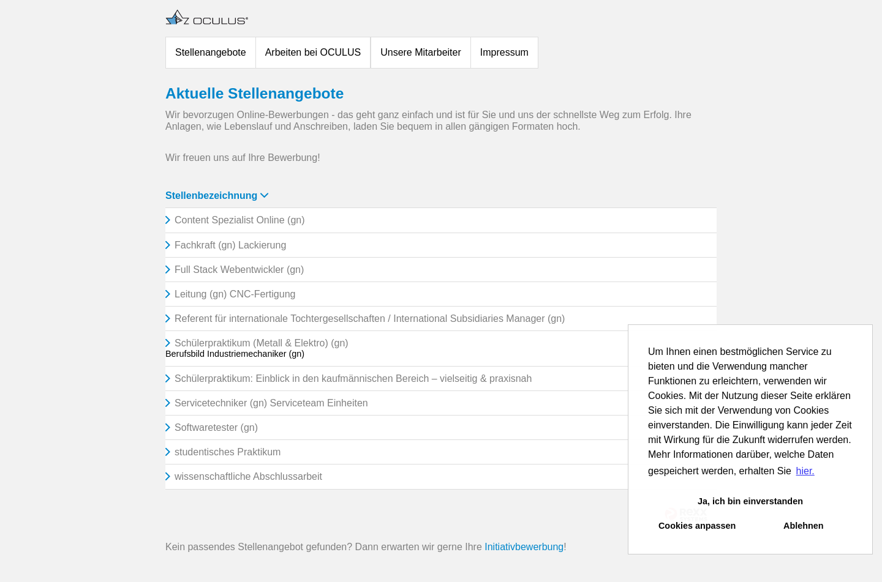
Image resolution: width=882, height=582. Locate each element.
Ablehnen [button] (803, 526)
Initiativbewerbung (524, 547)
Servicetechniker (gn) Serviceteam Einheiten (271, 403)
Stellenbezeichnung (216, 195)
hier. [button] (805, 471)
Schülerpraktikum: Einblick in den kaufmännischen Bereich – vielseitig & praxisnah (353, 378)
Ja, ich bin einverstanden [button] (750, 501)
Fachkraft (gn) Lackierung (230, 245)
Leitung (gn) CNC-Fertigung (235, 294)
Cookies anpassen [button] (697, 526)
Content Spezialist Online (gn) (240, 220)
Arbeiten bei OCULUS (313, 52)
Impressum (504, 52)
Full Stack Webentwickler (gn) (239, 269)
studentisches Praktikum (228, 452)
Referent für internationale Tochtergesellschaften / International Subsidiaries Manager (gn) (370, 318)
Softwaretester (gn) (216, 427)
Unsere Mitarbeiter (420, 52)
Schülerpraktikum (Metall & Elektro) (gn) (262, 343)
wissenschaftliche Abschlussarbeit (248, 476)
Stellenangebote (210, 52)
